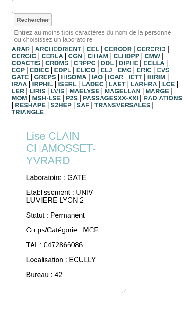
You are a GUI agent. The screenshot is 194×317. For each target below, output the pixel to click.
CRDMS (56, 63)
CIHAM (97, 56)
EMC (125, 70)
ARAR (21, 49)
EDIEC (39, 70)
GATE (20, 77)
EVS (163, 70)
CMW (152, 56)
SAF (83, 105)
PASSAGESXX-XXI (110, 98)
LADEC (93, 84)
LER (18, 91)
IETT (135, 77)
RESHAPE (30, 105)
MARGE (157, 91)
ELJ (106, 70)
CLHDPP (126, 56)
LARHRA (143, 84)
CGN (75, 56)
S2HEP (61, 105)
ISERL (67, 84)
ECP (18, 70)
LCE (168, 84)
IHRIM (156, 77)
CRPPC (85, 63)
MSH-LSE (46, 98)
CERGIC (24, 56)
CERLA (52, 56)
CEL (92, 49)
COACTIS (26, 63)
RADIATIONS (163, 98)
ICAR (115, 77)
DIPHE (128, 63)
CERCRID (151, 49)
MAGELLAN (122, 91)
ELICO (86, 70)
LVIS (58, 91)
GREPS (45, 77)
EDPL (62, 70)
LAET (117, 84)
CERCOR (118, 49)
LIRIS (37, 91)
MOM (19, 98)
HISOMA (73, 77)
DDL (107, 63)
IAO (97, 77)
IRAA (19, 84)
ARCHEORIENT (58, 49)
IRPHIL (42, 84)
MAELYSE (84, 91)
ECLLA (154, 63)
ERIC (144, 70)
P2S (72, 98)
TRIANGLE (28, 112)
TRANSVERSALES (122, 105)
